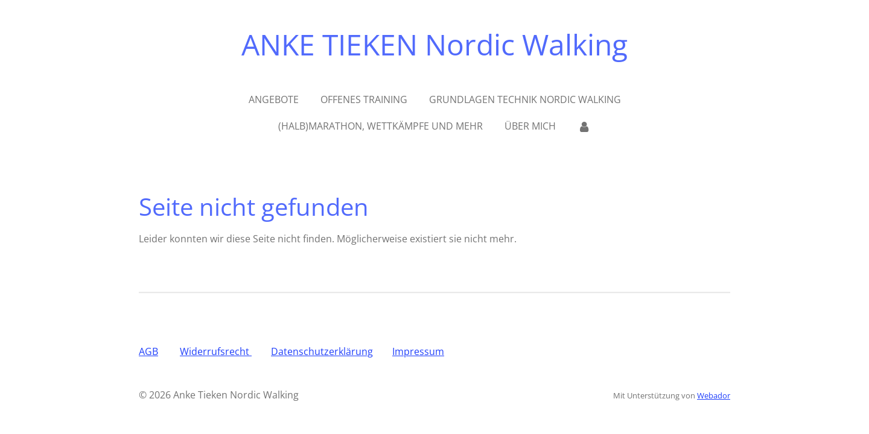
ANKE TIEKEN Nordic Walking (434, 44)
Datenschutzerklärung (322, 351)
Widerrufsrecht (216, 351)
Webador (713, 395)
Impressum (418, 351)
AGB (148, 351)
